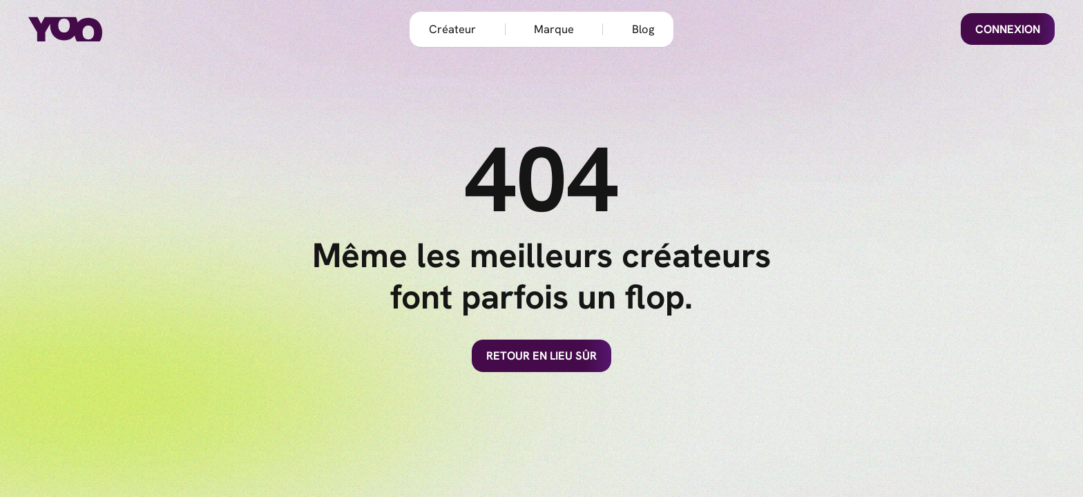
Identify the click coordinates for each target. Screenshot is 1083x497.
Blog (643, 29)
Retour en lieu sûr (541, 355)
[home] (85, 29)
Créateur (452, 29)
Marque (554, 29)
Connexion (1007, 29)
